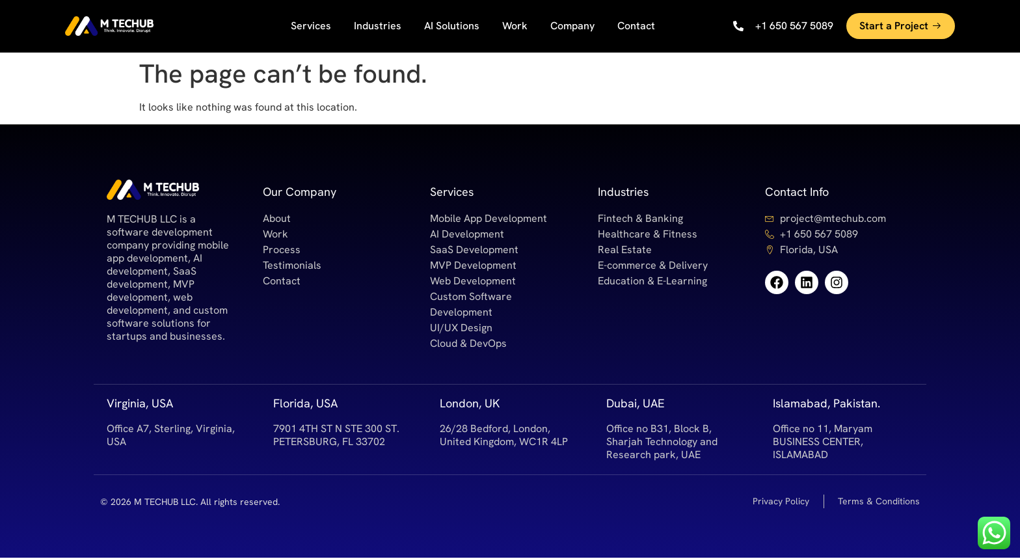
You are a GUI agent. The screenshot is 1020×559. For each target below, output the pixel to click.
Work (515, 26)
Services (311, 26)
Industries (377, 26)
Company (572, 26)
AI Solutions (451, 26)
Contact (636, 26)
